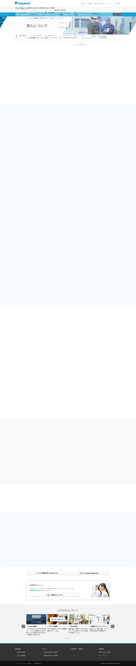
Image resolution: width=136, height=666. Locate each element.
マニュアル (91, 14)
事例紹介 (65, 14)
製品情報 (83, 3)
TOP (18, 14)
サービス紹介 (38, 14)
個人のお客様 (21, 652)
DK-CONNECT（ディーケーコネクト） (47, 18)
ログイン (116, 14)
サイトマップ (110, 3)
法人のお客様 (21, 655)
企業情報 (90, 3)
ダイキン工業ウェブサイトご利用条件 (23, 663)
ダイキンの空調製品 (34, 18)
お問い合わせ (81, 14)
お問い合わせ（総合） (99, 3)
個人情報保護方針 (37, 663)
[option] (36, 625)
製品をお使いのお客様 (50, 655)
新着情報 (73, 14)
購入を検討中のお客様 (50, 652)
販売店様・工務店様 (73, 11)
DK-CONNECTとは (27, 14)
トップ (27, 18)
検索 (117, 3)
